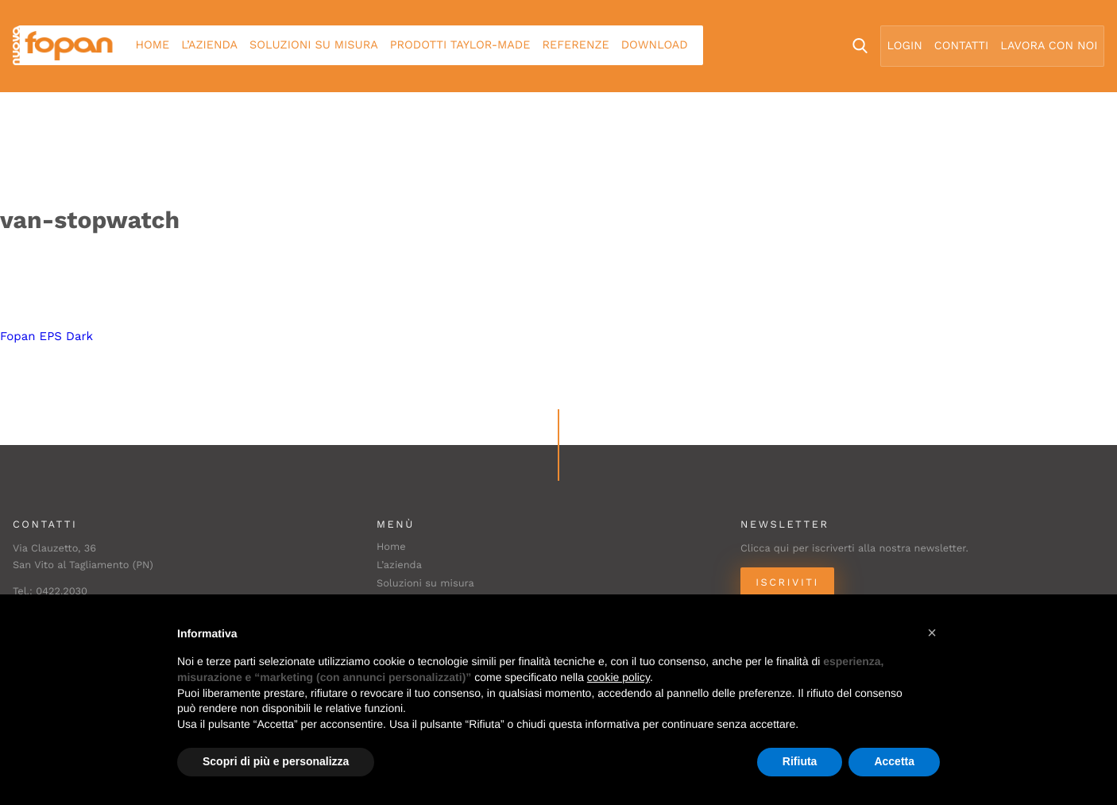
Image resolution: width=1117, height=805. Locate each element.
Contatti (961, 46)
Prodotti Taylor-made (460, 45)
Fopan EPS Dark (46, 336)
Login (904, 46)
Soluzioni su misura (313, 45)
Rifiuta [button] (800, 761)
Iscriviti (787, 583)
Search (860, 45)
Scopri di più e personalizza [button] (276, 761)
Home (153, 45)
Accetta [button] (894, 761)
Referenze (575, 45)
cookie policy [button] (618, 677)
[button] (932, 632)
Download (654, 45)
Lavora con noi (1048, 46)
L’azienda (209, 45)
